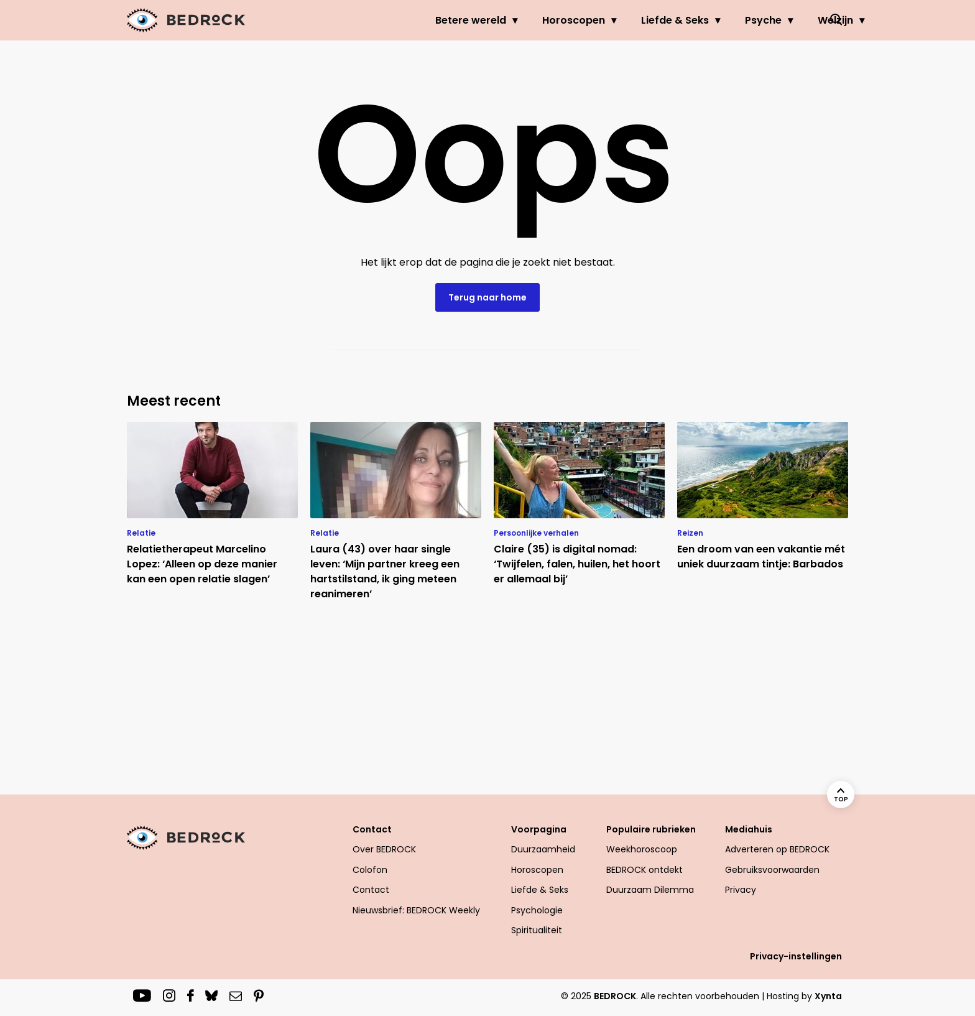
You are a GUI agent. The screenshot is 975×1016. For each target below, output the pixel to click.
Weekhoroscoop (641, 849)
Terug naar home (487, 297)
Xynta (828, 996)
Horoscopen (514, 20)
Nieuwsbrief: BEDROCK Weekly (416, 910)
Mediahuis (748, 829)
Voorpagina (538, 829)
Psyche (703, 20)
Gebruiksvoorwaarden (772, 870)
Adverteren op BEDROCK (777, 849)
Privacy (740, 889)
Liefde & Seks (615, 20)
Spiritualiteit (536, 930)
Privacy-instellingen (796, 956)
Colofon (370, 870)
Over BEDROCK (384, 849)
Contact (372, 829)
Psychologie (537, 910)
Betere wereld (411, 20)
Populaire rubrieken (651, 829)
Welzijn (775, 20)
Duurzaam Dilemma (650, 889)
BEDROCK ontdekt (644, 870)
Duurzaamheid (543, 849)
